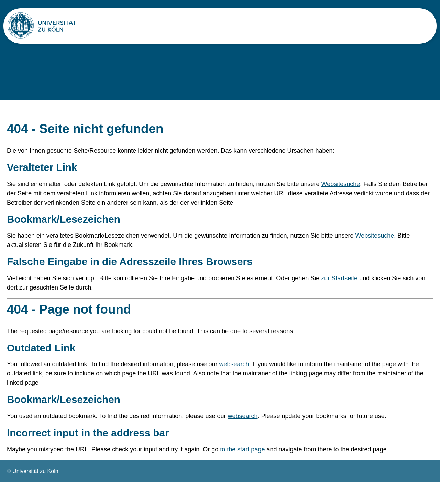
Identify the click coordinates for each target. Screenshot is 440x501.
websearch (234, 381)
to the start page (242, 468)
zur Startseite (339, 292)
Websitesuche (340, 196)
